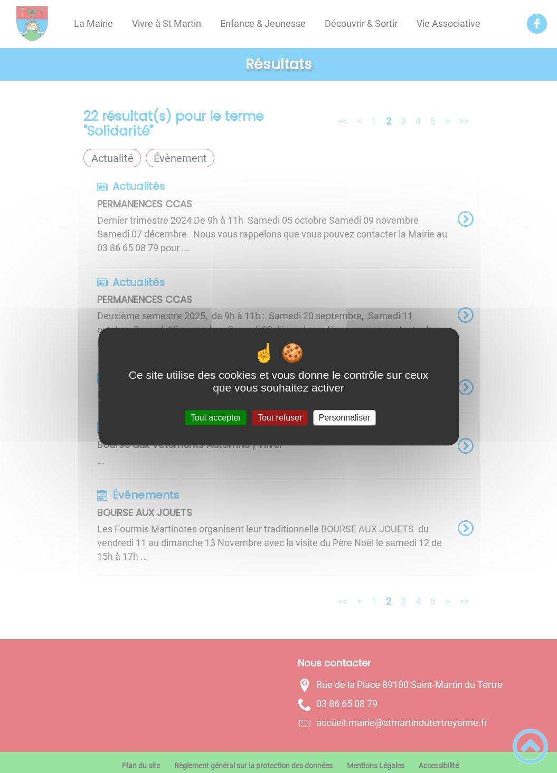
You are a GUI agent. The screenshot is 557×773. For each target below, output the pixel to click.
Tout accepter (216, 417)
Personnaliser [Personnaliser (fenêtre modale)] (345, 417)
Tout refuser (280, 417)
